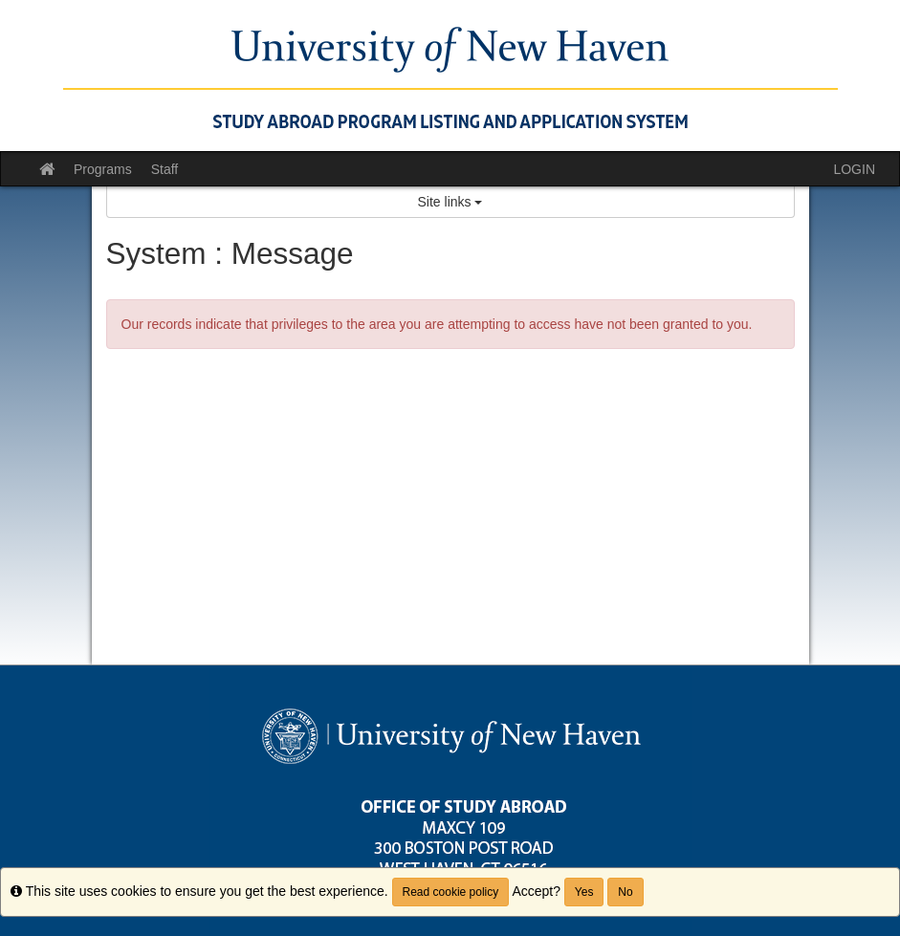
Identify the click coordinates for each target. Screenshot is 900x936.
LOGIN (854, 169)
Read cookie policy (451, 892)
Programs (103, 169)
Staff (165, 169)
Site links (450, 201)
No (625, 892)
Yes (584, 892)
